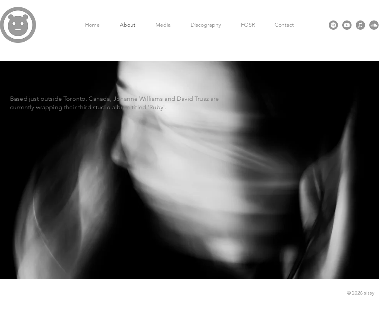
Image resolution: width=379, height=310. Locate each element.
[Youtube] (347, 25)
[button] (163, 24)
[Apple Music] (360, 25)
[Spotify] (333, 25)
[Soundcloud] (374, 25)
